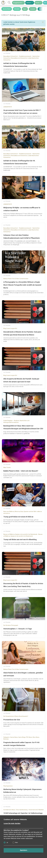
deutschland (7, 9)
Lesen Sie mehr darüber (12, 823)
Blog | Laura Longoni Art (10, 328)
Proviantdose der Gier (11, 720)
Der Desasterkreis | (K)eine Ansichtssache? (15, 716)
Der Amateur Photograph (10, 625)
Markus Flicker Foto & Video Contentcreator (15, 278)
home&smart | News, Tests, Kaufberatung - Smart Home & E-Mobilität (23, 809)
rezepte (32, 9)
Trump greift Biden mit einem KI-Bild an (18, 517)
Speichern (23, 850)
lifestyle (17, 9)
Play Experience (8, 786)
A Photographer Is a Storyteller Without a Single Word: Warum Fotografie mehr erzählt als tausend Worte (22, 285)
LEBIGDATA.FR (7, 107)
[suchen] (9, 2)
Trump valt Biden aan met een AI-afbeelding (20, 539)
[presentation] (45, 8)
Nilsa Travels (7, 467)
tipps (25, 9)
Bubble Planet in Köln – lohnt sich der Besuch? (20, 471)
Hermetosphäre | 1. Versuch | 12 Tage (17, 629)
